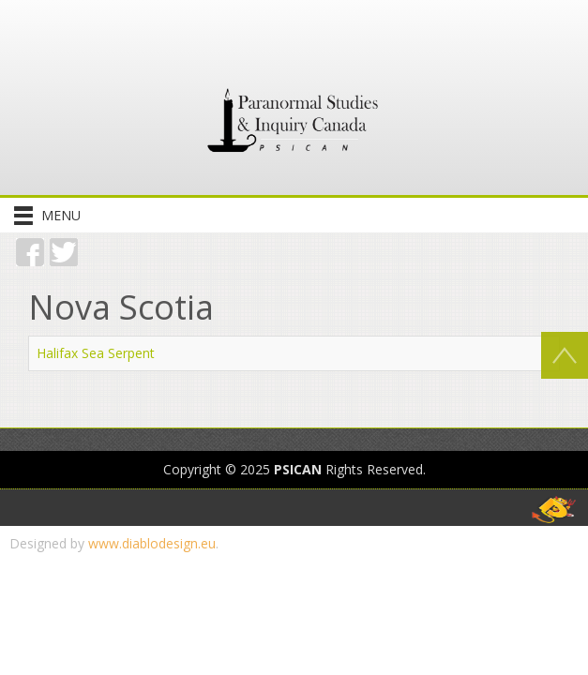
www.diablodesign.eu (152, 543)
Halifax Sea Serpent (96, 353)
